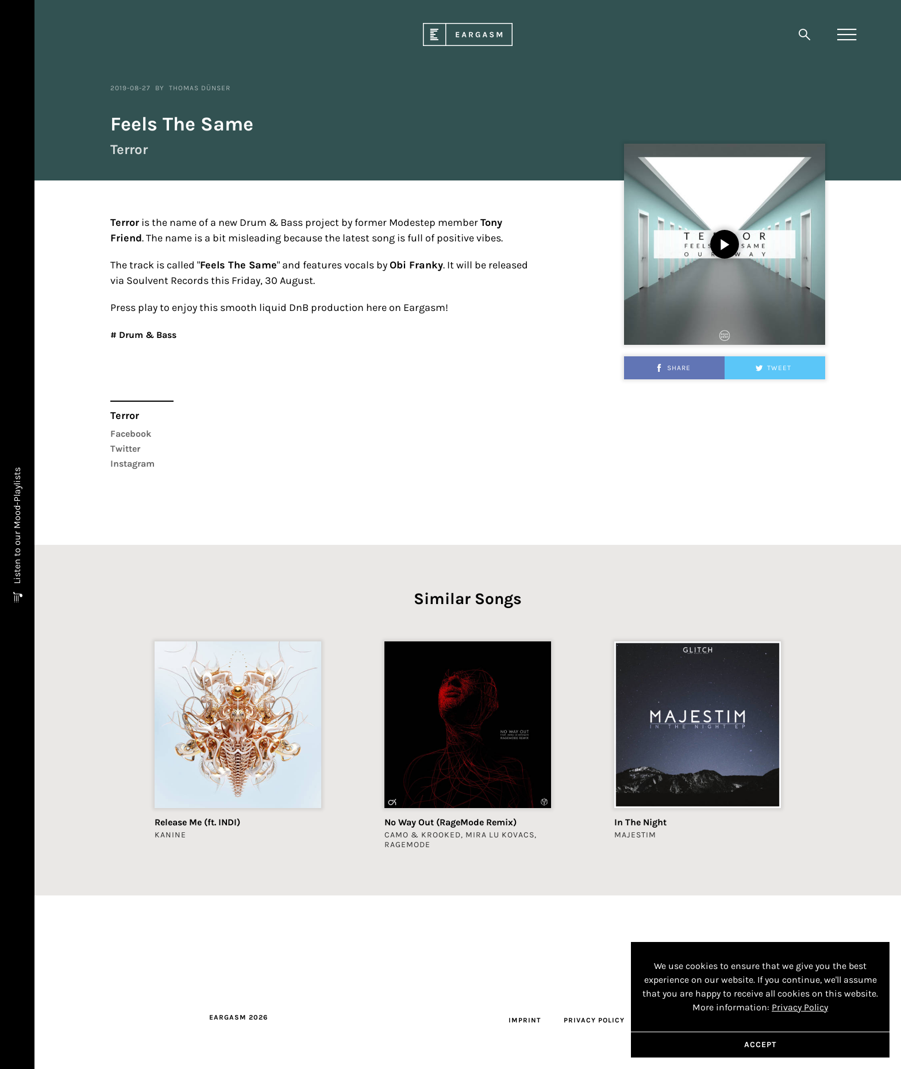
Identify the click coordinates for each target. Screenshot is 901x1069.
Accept (760, 1044)
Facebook (130, 503)
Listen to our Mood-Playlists (16, 526)
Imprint (525, 1020)
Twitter (125, 518)
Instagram (132, 533)
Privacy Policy (594, 1020)
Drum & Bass (146, 404)
